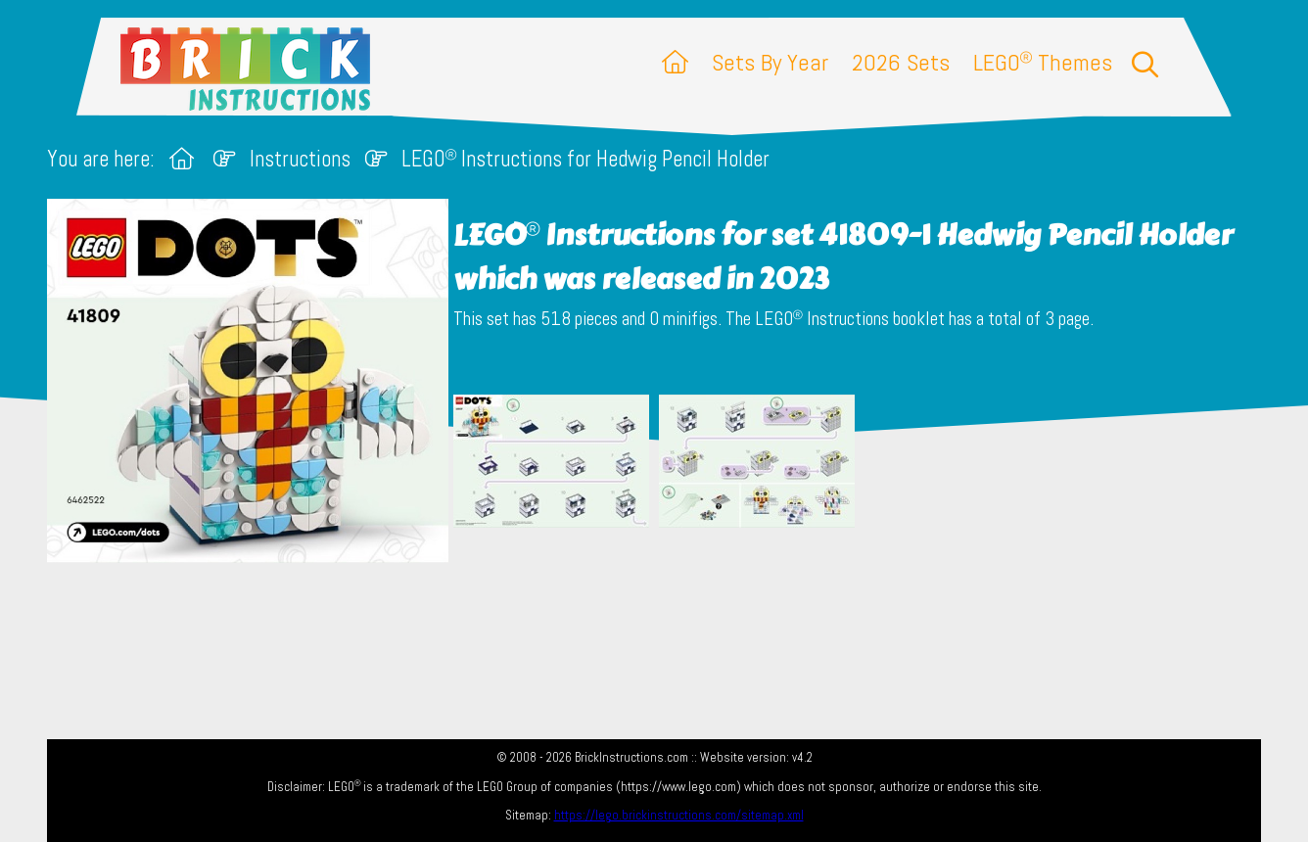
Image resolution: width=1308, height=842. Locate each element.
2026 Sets (901, 62)
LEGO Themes (1042, 62)
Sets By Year (770, 62)
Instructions (300, 159)
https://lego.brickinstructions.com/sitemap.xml (679, 815)
